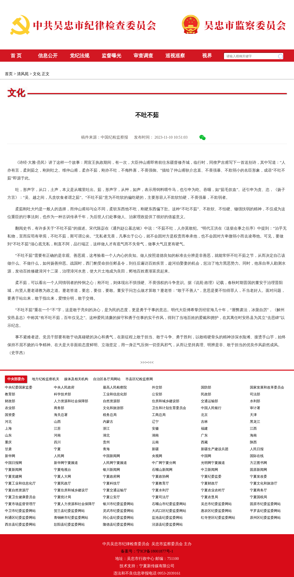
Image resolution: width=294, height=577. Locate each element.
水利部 (255, 401)
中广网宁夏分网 (164, 463)
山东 (8, 435)
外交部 (157, 387)
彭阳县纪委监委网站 (69, 524)
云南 (155, 442)
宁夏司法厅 (160, 497)
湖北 (106, 435)
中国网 (206, 456)
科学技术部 (62, 394)
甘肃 (8, 449)
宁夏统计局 (62, 497)
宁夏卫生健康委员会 (20, 497)
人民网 (59, 456)
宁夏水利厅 (160, 490)
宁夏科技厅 (111, 483)
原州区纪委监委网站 (265, 517)
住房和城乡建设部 (165, 401)
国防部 (206, 387)
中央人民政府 (64, 387)
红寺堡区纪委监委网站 (218, 517)
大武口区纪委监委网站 (169, 511)
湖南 (155, 435)
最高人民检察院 (115, 387)
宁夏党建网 (13, 476)
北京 (204, 415)
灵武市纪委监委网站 (118, 511)
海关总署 (61, 415)
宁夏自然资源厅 (17, 490)
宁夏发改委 (258, 476)
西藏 (204, 442)
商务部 (59, 408)
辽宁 (155, 422)
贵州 (106, 442)
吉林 (204, 422)
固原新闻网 (258, 469)
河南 (57, 435)
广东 (204, 435)
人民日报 (257, 449)
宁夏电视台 (62, 469)
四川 (57, 442)
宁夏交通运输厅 (115, 490)
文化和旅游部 (113, 408)
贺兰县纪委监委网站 (69, 511)
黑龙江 (255, 422)
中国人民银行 (211, 408)
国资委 (10, 415)
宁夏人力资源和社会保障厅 (74, 504)
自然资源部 (111, 401)
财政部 (10, 401)
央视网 (157, 456)
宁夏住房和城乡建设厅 (71, 490)
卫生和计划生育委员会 (169, 408)
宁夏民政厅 (62, 483)
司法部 (255, 394)
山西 (57, 422)
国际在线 (257, 456)
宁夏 (57, 449)
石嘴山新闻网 (162, 469)
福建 (204, 428)
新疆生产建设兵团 (214, 449)
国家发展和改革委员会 (267, 387)
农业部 (10, 408)
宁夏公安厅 (111, 497)
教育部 (10, 394)
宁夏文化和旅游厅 (263, 483)
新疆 (155, 449)
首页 (9, 74)
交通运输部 (209, 401)
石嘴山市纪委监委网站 (169, 504)
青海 (106, 449)
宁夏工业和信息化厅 (20, 483)
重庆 (8, 442)
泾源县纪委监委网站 (167, 524)
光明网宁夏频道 (213, 463)
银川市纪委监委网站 (118, 504)
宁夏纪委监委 (211, 476)
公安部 (157, 394)
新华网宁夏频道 (66, 463)
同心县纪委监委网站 (118, 517)
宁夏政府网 (111, 476)
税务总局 (110, 415)
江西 (253, 428)
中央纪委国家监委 (18, 387)
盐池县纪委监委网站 (167, 517)
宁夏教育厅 (160, 483)
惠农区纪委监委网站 (216, 511)
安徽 (155, 428)
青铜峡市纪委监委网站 (71, 517)
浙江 (106, 428)
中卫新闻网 (209, 469)
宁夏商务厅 (258, 490)
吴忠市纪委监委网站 (216, 504)
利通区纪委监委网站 (20, 517)
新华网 (10, 456)
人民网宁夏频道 (115, 463)
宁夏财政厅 (209, 483)
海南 (253, 435)
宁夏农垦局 (209, 497)
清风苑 (23, 74)
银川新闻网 (111, 469)
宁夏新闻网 (13, 469)
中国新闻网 (111, 456)
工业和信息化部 (115, 394)
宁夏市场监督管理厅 (20, 504)
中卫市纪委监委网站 (20, 511)
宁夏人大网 (62, 476)
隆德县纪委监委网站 (118, 524)
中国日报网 (13, 463)
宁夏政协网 (160, 476)
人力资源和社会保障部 (71, 401)
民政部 (206, 394)
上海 (8, 428)
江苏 (57, 428)
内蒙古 (108, 422)
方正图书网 (258, 463)
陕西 (253, 442)
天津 (253, 415)
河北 (8, 422)
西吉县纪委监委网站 (20, 524)
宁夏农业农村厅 (213, 490)
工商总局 (159, 415)
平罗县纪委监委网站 (265, 511)
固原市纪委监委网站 (265, 504)
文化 (37, 74)
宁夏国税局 (258, 497)
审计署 (255, 408)
